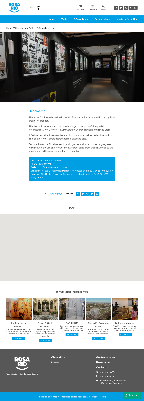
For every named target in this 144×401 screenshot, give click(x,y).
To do (64, 19)
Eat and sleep (102, 19)
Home (51, 19)
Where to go (81, 19)
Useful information (127, 19)
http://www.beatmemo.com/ (52, 167)
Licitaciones (56, 362)
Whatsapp (132, 395)
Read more (19, 338)
